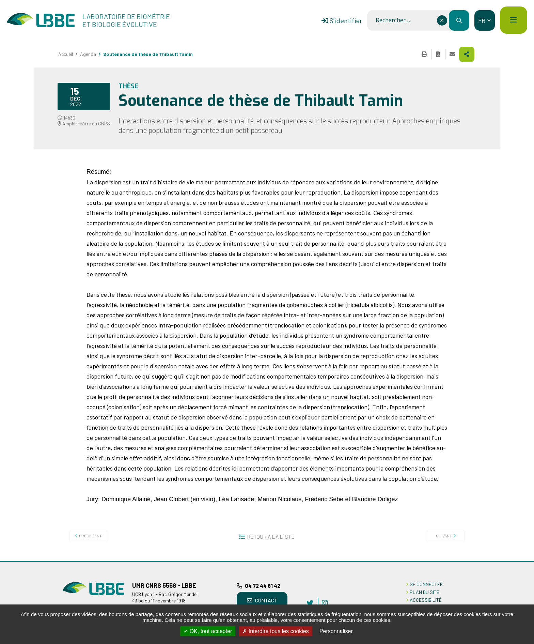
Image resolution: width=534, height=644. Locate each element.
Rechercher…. (393, 20)
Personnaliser (336, 631)
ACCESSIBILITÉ (426, 600)
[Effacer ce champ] (442, 20)
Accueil (65, 54)
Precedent (90, 535)
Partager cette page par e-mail (452, 54)
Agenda (88, 54)
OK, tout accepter (208, 631)
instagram (325, 602)
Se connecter (426, 584)
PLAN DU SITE (424, 592)
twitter (310, 602)
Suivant (444, 535)
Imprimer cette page (424, 54)
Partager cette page (466, 54)
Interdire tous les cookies (275, 631)
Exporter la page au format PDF (438, 54)
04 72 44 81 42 (262, 585)
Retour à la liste (271, 536)
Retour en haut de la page (518, 561)
